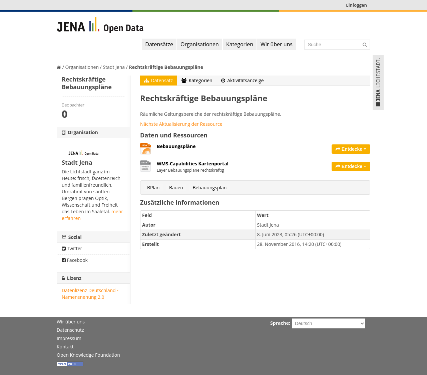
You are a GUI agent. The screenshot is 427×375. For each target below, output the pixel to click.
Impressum (69, 338)
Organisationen (199, 44)
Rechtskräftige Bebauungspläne (166, 67)
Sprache (279, 323)
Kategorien (239, 44)
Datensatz (158, 80)
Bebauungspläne (176, 146)
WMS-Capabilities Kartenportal (193, 163)
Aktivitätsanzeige (242, 80)
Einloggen (356, 5)
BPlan (153, 187)
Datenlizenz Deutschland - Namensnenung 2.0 (90, 293)
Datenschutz (70, 330)
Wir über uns (277, 44)
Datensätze (159, 44)
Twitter (72, 248)
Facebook (75, 260)
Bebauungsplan (210, 187)
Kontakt (65, 346)
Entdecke (351, 149)
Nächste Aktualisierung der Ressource (181, 124)
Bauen (176, 187)
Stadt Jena (114, 67)
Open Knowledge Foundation (88, 355)
